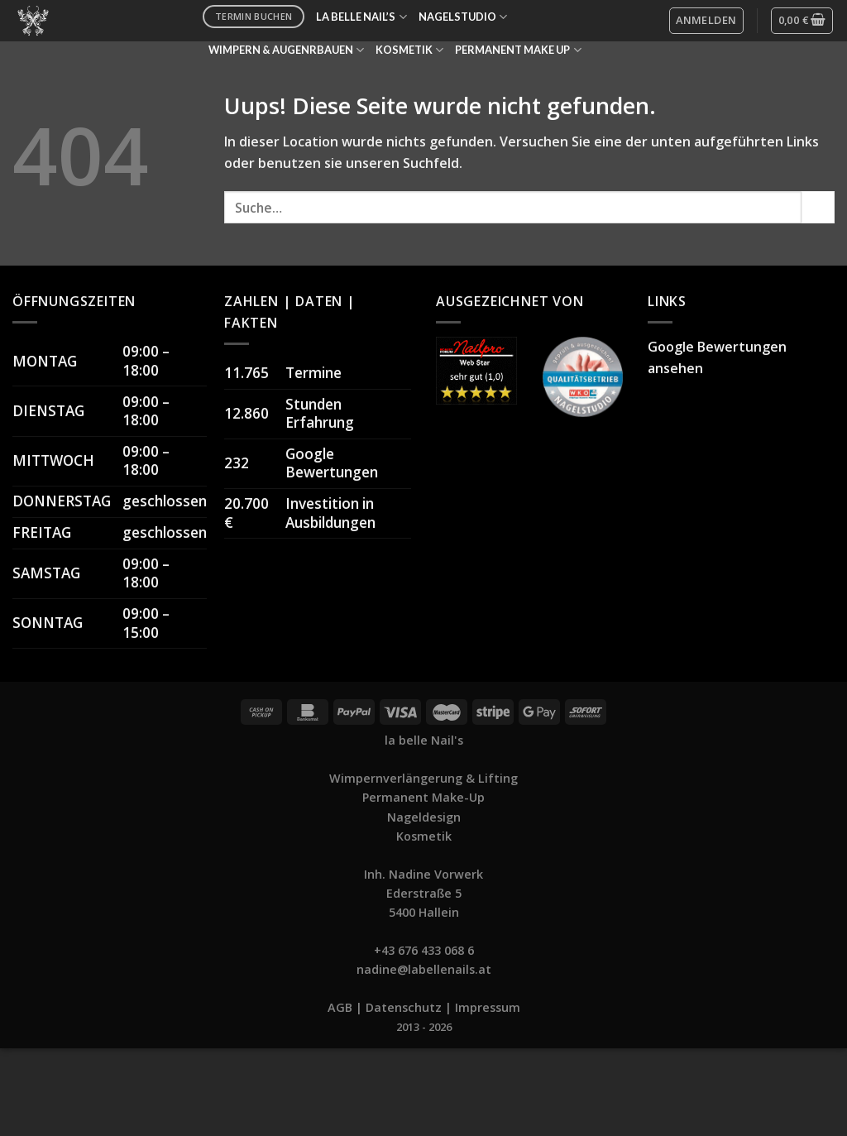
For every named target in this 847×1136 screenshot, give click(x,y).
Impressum (487, 1007)
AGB (340, 1007)
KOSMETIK (409, 50)
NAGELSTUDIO (463, 17)
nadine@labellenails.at (424, 969)
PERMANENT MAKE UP (518, 50)
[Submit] (818, 207)
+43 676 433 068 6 (424, 950)
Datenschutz (404, 1007)
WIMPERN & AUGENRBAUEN (286, 50)
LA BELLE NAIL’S (361, 17)
